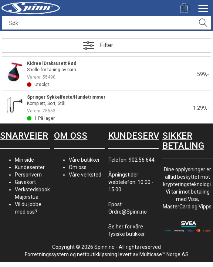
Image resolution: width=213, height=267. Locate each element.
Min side (24, 160)
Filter (106, 45)
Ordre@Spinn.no (127, 212)
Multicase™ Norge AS (164, 254)
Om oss (78, 167)
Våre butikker (84, 160)
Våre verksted (85, 175)
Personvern (28, 175)
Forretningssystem (47, 254)
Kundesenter (30, 167)
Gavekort (25, 182)
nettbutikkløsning (97, 254)
